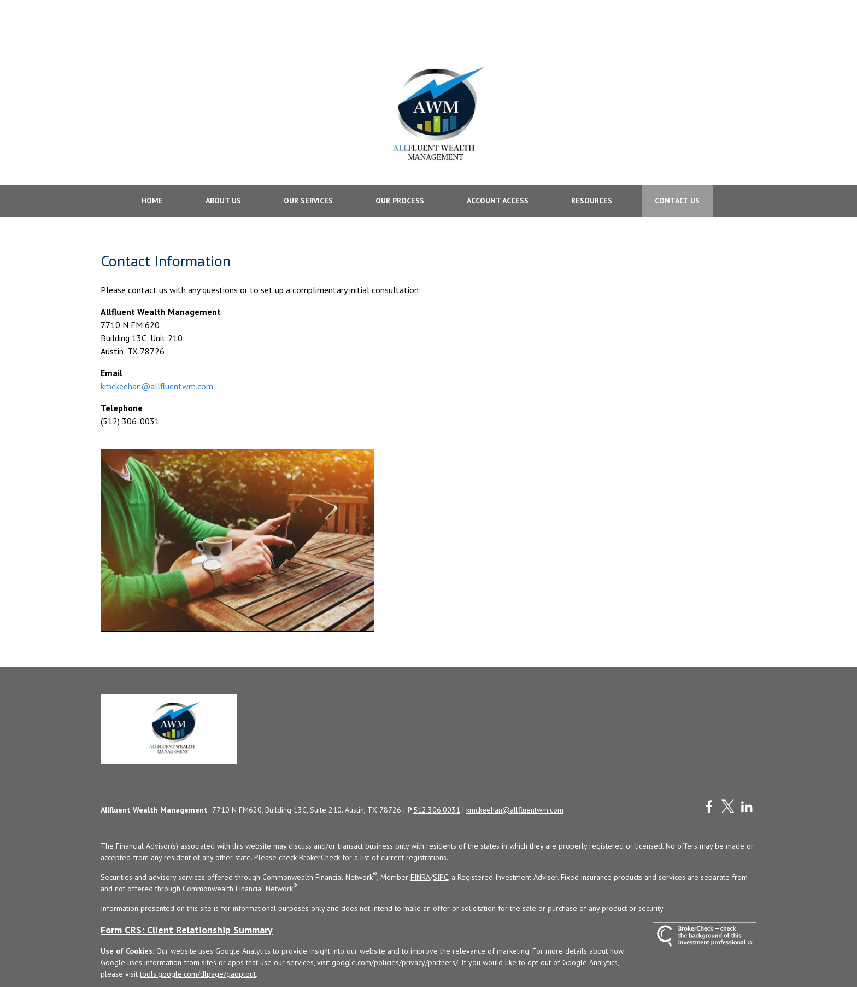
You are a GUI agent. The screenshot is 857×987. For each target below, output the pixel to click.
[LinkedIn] (746, 770)
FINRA (420, 841)
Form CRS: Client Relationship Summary (187, 893)
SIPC (440, 841)
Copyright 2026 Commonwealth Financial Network (275, 957)
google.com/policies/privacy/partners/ (395, 926)
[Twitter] (727, 770)
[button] (152, 164)
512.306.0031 (436, 774)
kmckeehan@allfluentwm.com (157, 349)
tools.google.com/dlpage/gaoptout (198, 938)
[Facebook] (708, 770)
